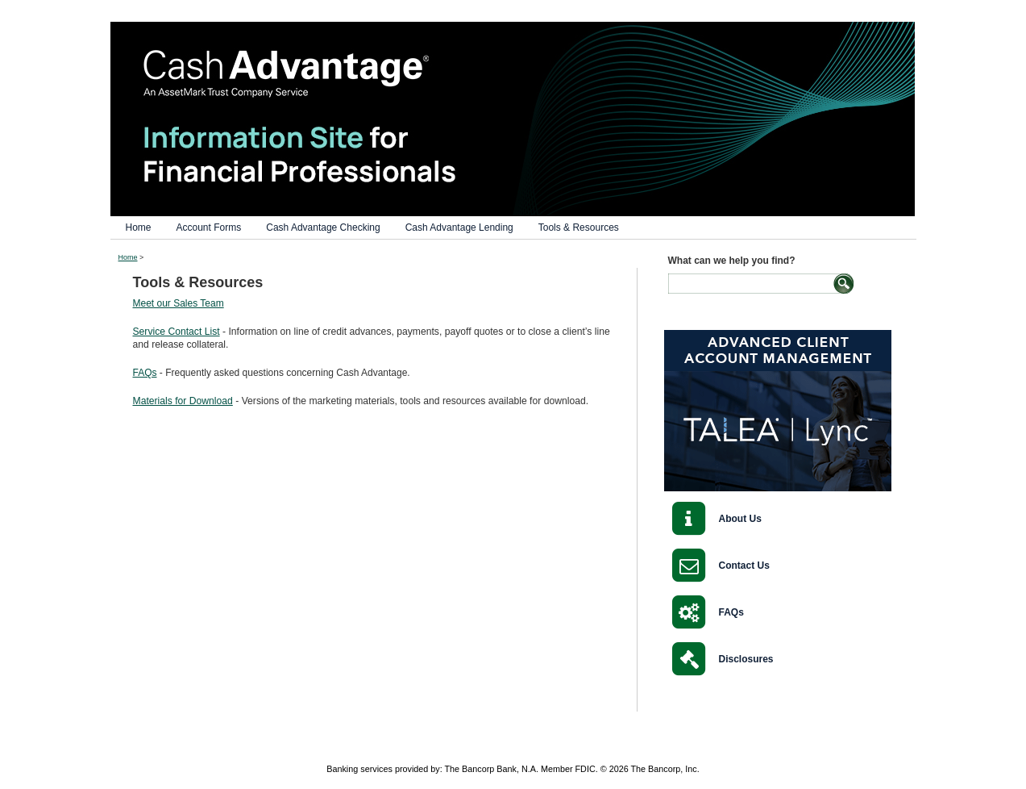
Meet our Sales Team (178, 303)
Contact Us (744, 565)
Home (139, 227)
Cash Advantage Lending (459, 227)
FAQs (145, 372)
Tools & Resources (578, 227)
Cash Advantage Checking (323, 227)
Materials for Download (183, 401)
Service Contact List (176, 331)
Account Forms (209, 227)
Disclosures (746, 659)
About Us (740, 518)
